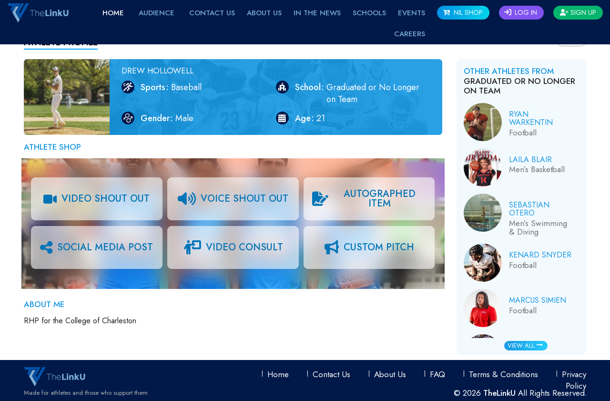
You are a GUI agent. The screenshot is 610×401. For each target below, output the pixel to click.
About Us (264, 13)
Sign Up (578, 12)
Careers (409, 34)
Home (113, 13)
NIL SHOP (463, 12)
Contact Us (212, 13)
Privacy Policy (574, 380)
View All (525, 345)
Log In (520, 12)
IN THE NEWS (317, 13)
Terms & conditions (503, 374)
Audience (156, 13)
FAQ (437, 374)
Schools (369, 13)
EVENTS (411, 13)
